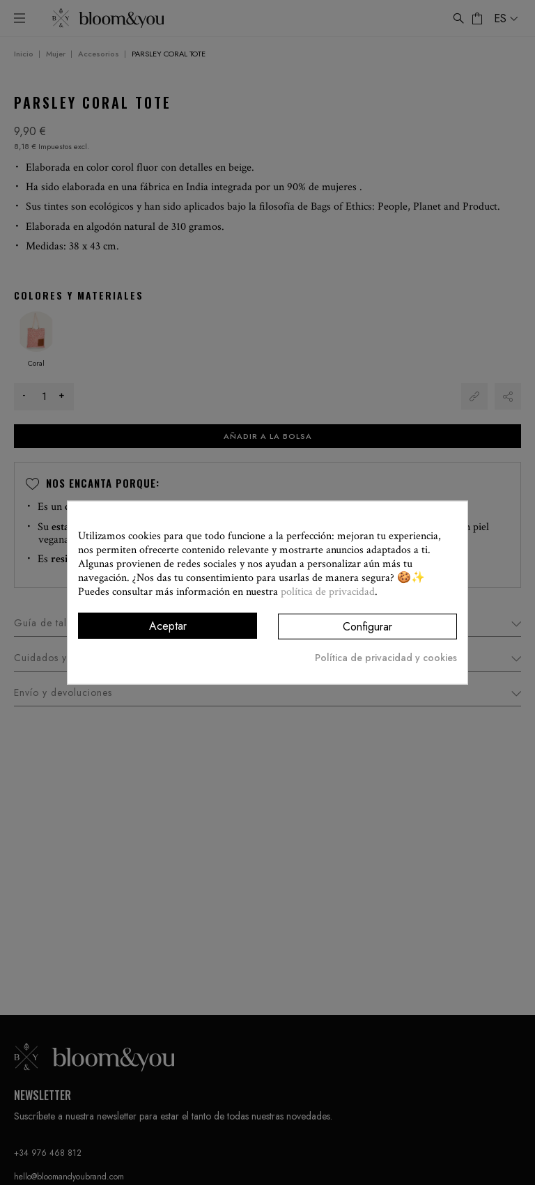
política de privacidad (328, 591)
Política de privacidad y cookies (386, 657)
